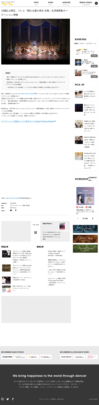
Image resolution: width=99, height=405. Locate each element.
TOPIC (36, 3)
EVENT (50, 3)
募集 (24, 205)
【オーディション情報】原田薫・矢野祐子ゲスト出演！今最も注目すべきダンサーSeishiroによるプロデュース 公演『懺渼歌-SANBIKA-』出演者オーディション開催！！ (22, 257)
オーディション (17, 205)
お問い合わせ (60, 399)
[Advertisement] (20, 309)
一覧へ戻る (35, 229)
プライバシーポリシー (44, 399)
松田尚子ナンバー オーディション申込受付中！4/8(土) (22, 279)
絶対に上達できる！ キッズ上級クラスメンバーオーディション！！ (22, 288)
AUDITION (13, 203)
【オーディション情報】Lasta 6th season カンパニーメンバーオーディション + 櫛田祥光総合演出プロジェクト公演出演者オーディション (22, 270)
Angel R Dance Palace (27, 93)
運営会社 (53, 399)
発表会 (28, 205)
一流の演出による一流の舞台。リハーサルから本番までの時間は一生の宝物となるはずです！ (33, 87)
